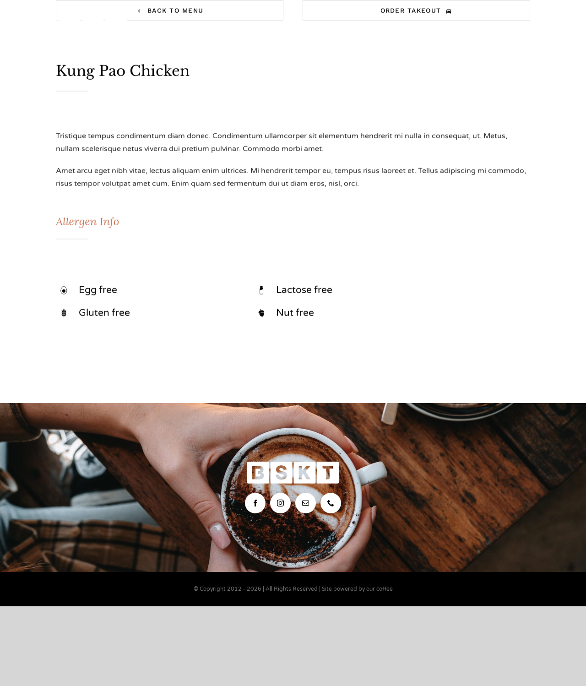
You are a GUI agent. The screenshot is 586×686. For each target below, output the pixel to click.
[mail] (305, 503)
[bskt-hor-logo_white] (81, 22)
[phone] (330, 503)
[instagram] (280, 503)
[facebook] (255, 503)
